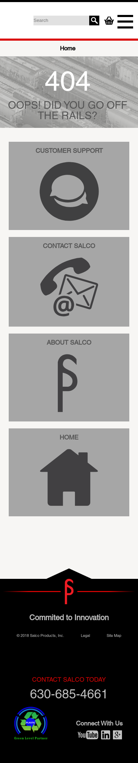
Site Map (114, 635)
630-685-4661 (69, 688)
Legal (85, 635)
